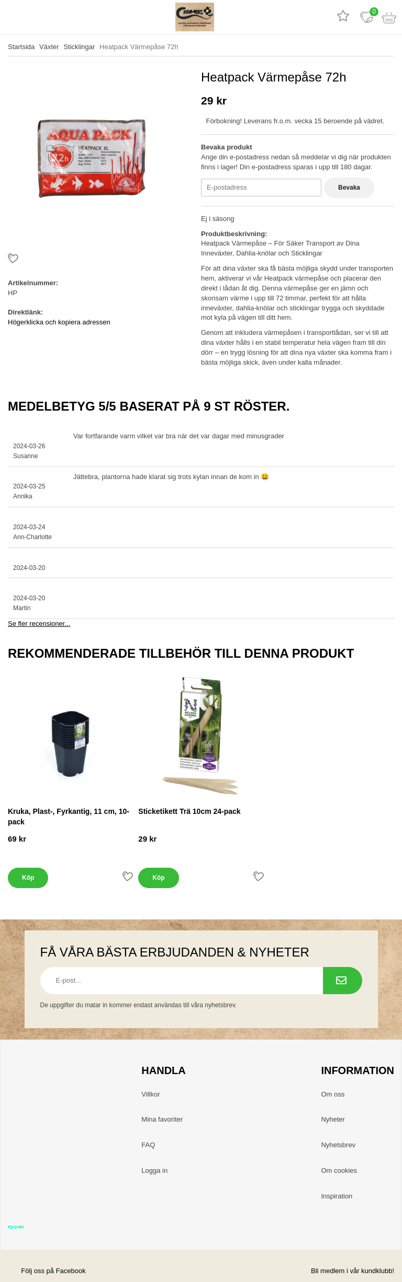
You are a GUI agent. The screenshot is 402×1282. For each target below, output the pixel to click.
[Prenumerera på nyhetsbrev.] (342, 980)
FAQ (148, 1145)
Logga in (154, 1170)
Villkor (150, 1094)
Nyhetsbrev (338, 1145)
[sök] (35, 17)
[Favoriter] (366, 17)
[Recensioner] (343, 17)
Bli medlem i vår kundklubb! (352, 1271)
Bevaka (349, 187)
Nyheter (333, 1119)
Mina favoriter (162, 1119)
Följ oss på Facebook (47, 1271)
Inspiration (336, 1196)
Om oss (332, 1094)
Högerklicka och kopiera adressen (59, 322)
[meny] (12, 17)
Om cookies (339, 1170)
